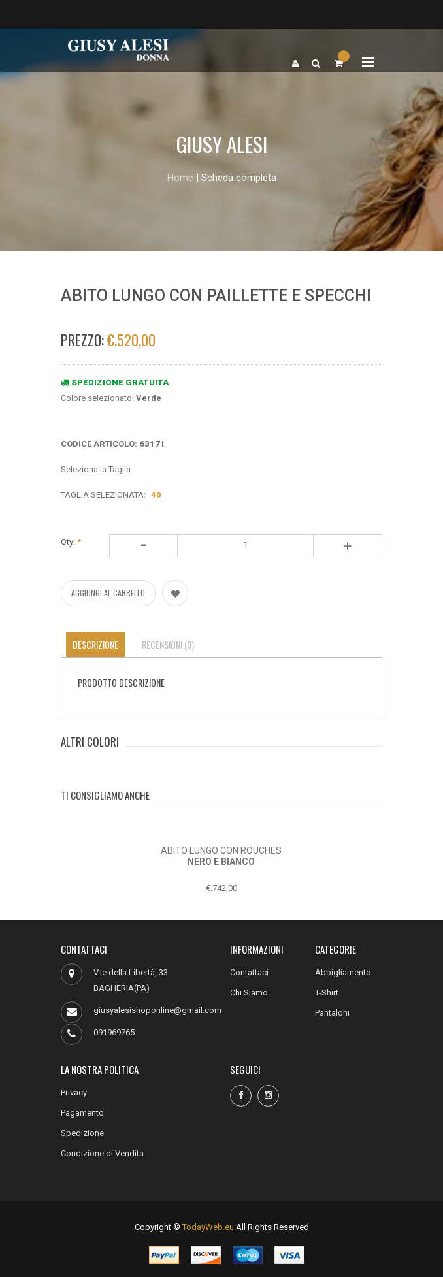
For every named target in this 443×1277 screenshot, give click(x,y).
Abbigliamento (343, 972)
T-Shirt (326, 992)
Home (180, 178)
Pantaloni (332, 1013)
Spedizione (82, 1133)
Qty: (71, 542)
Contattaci (249, 972)
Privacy (74, 1092)
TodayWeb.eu (208, 1227)
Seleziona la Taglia (96, 469)
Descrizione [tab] (95, 644)
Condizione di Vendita (102, 1153)
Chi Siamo (249, 992)
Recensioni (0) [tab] (168, 644)
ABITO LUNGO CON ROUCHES (221, 850)
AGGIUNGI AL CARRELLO (108, 592)
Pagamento (82, 1113)
